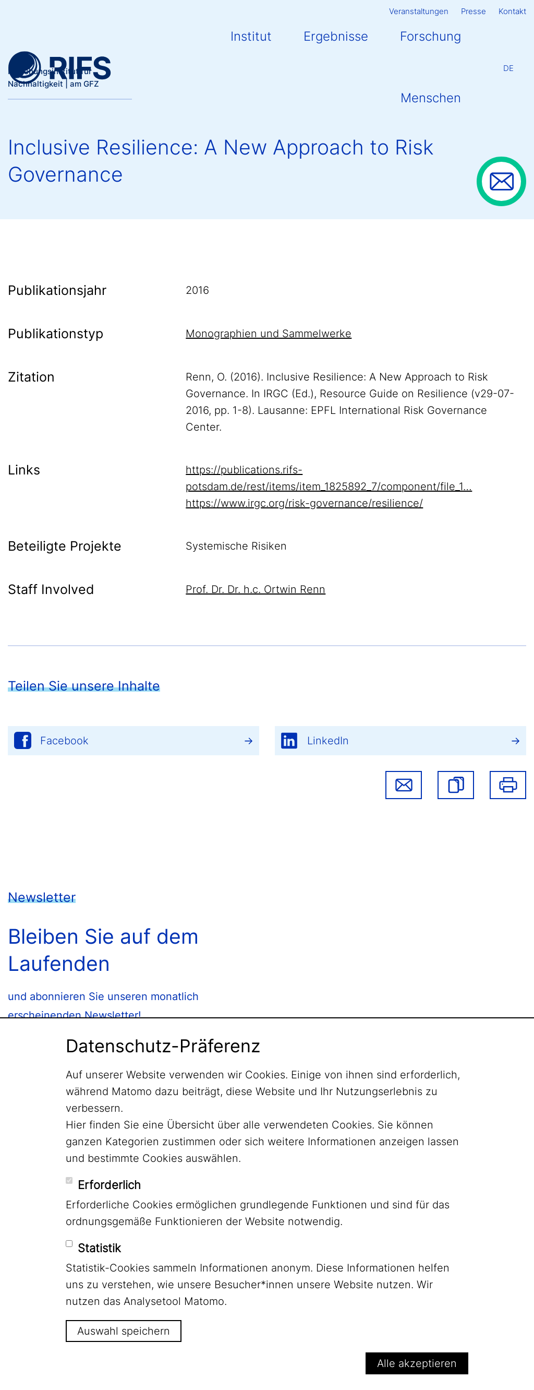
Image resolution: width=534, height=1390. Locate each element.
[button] (456, 785)
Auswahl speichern (123, 1331)
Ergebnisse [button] (336, 36)
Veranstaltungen (418, 11)
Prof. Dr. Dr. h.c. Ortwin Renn (255, 589)
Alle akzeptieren (417, 1363)
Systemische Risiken (236, 546)
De (508, 68)
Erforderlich (109, 1185)
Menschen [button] (430, 97)
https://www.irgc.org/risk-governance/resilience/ (304, 503)
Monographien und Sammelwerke (268, 333)
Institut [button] (251, 36)
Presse (473, 11)
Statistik (99, 1248)
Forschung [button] (430, 36)
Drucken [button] (508, 785)
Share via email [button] (403, 785)
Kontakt (512, 11)
